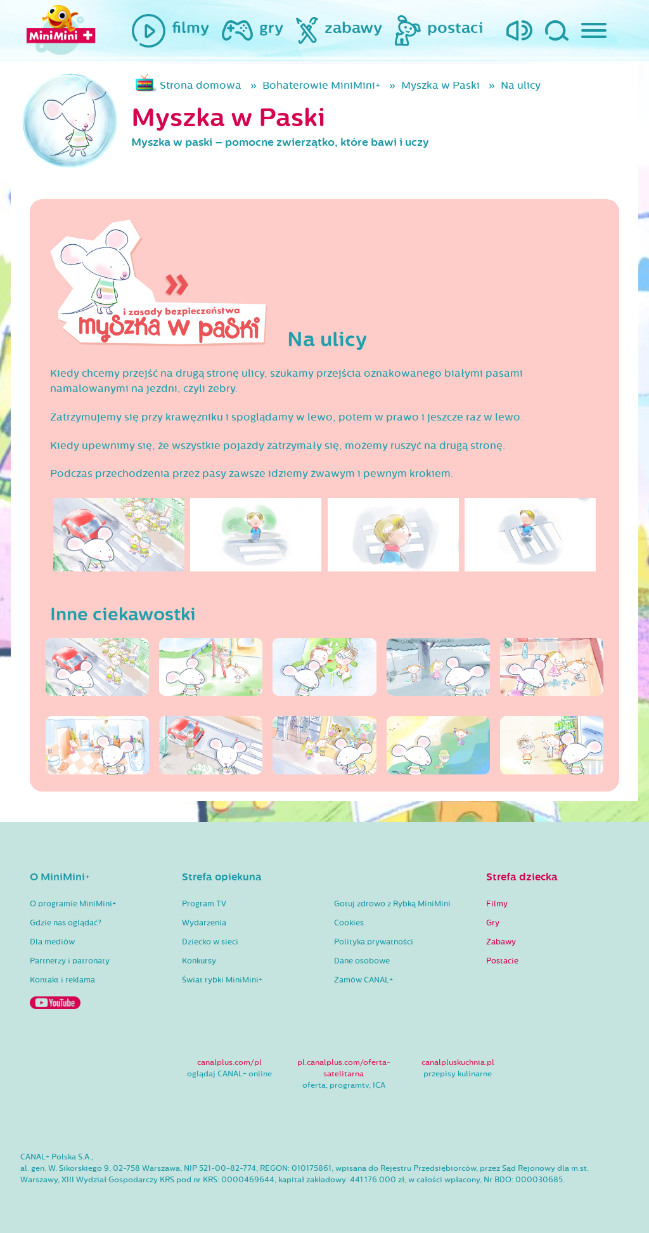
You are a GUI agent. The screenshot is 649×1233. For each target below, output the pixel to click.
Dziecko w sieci (210, 942)
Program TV (204, 904)
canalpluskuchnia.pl (457, 1062)
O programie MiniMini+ (73, 904)
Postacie (502, 961)
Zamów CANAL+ (363, 980)
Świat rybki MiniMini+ (222, 980)
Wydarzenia (204, 923)
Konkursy (199, 961)
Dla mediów (52, 942)
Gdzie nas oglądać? (65, 923)
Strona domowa (200, 85)
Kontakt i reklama (62, 980)
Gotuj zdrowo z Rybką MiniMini (392, 904)
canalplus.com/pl (229, 1062)
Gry (492, 923)
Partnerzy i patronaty (70, 961)
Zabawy (501, 942)
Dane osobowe (362, 961)
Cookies (349, 923)
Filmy (497, 904)
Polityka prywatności (373, 942)
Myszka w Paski (440, 85)
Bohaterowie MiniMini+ (321, 85)
